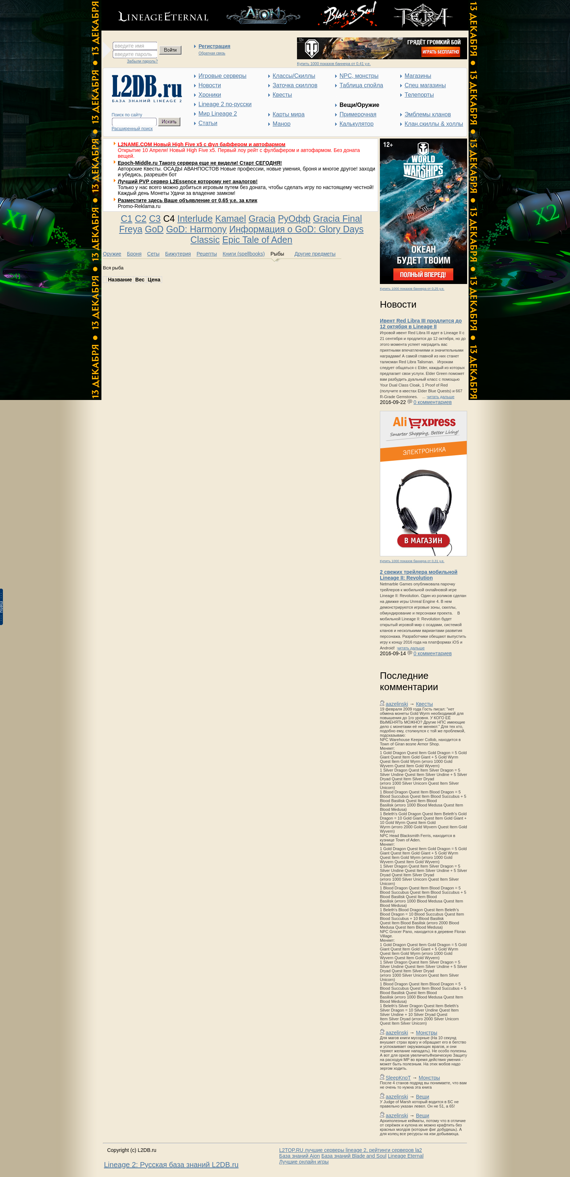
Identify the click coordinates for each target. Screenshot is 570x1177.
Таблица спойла (361, 85)
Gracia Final (337, 218)
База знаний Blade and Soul (353, 1156)
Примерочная (358, 114)
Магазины (418, 76)
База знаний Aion (299, 1156)
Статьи (207, 123)
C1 (126, 218)
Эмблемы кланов (428, 114)
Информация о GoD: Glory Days (296, 229)
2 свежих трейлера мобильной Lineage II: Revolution (418, 575)
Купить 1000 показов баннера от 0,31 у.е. (412, 561)
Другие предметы (315, 254)
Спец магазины (425, 85)
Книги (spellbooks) (243, 254)
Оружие (112, 254)
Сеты (153, 254)
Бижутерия (178, 254)
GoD (154, 229)
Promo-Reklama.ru (139, 206)
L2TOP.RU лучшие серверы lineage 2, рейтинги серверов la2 (350, 1150)
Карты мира (289, 114)
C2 (140, 218)
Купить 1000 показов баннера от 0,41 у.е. (334, 63)
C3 (155, 218)
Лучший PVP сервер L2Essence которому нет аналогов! (188, 181)
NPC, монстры (359, 76)
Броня (134, 254)
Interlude (195, 218)
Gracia (262, 218)
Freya (130, 229)
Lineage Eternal (406, 1156)
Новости (209, 85)
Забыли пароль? (142, 61)
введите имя (129, 46)
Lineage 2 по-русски (225, 104)
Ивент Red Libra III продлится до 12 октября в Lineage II (421, 323)
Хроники (209, 95)
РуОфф (294, 218)
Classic (205, 240)
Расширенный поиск (132, 128)
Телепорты (419, 95)
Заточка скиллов (295, 85)
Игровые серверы (222, 76)
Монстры (426, 1033)
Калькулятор (357, 124)
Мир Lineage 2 (217, 114)
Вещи (422, 1097)
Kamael (230, 218)
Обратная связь (211, 53)
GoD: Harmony (196, 229)
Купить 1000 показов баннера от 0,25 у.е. (412, 289)
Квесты (282, 95)
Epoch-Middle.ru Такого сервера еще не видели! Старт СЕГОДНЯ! (200, 163)
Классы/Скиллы (294, 76)
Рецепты (207, 254)
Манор (281, 124)
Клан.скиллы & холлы (434, 124)
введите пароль (133, 54)
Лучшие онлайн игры (304, 1162)
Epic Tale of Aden (257, 240)
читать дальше (440, 397)
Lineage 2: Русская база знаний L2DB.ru (171, 1165)
